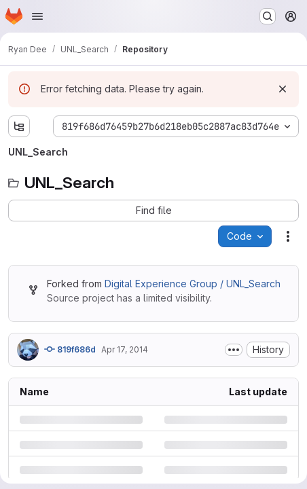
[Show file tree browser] (19, 126)
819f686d (70, 349)
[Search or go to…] (267, 16)
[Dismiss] (282, 89)
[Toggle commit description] (233, 350)
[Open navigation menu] (37, 16)
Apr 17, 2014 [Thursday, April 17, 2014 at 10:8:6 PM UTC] (124, 349)
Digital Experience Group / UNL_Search (193, 283)
